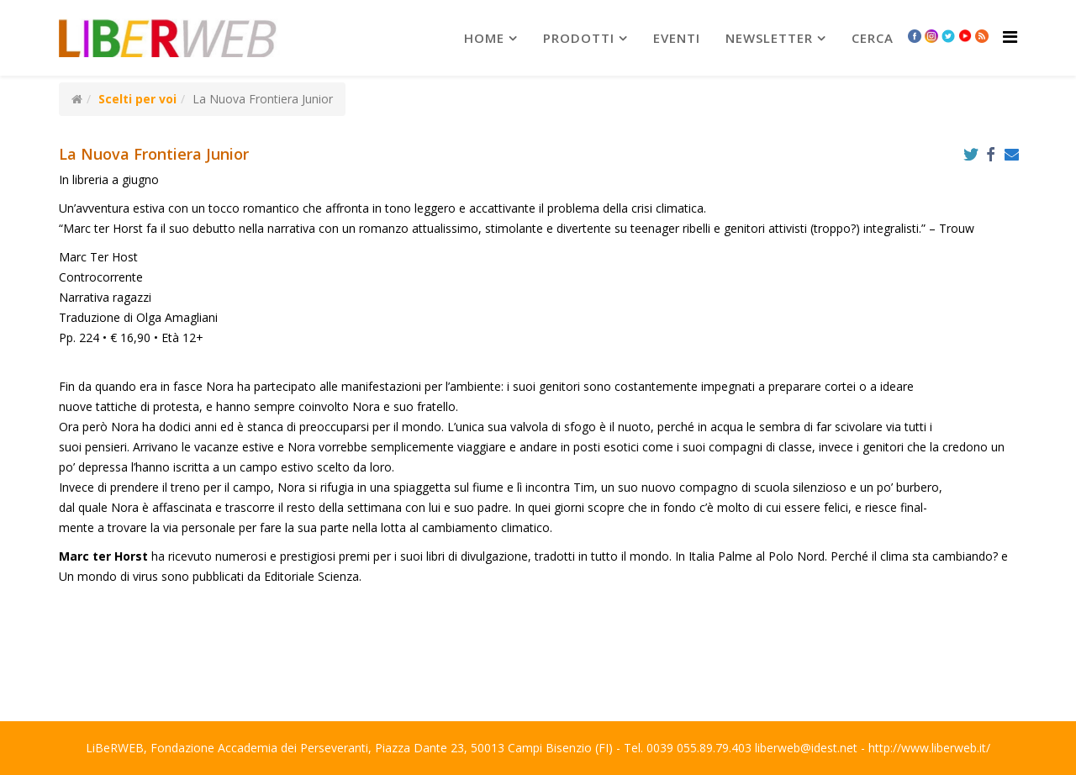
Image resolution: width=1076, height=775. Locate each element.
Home (484, 37)
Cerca (873, 37)
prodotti (578, 37)
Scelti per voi (137, 99)
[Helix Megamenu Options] (1010, 36)
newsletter (769, 37)
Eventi (676, 37)
